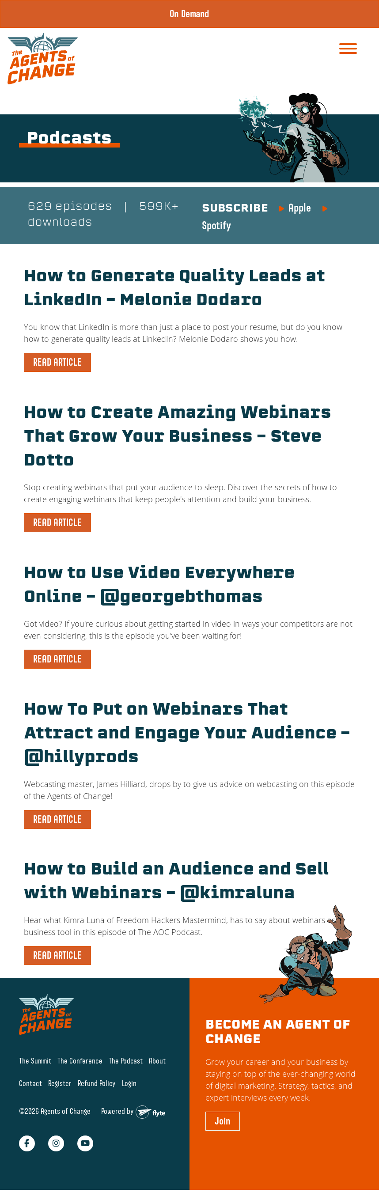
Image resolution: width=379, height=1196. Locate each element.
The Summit (35, 1060)
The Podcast (126, 1060)
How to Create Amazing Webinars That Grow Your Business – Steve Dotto (177, 437)
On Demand (189, 13)
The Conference (79, 1060)
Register (60, 1083)
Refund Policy (97, 1083)
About (157, 1060)
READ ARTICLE (57, 362)
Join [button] (223, 1120)
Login (129, 1083)
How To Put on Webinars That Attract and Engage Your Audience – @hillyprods (187, 734)
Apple (299, 207)
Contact (30, 1083)
